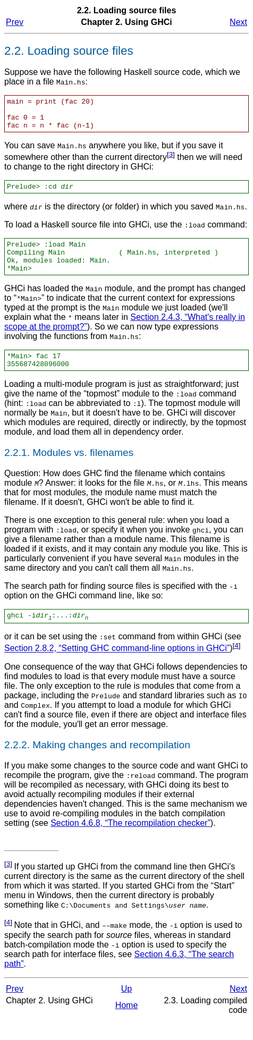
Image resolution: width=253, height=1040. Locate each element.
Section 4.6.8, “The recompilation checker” (130, 842)
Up (126, 1007)
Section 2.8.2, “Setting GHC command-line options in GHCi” (117, 667)
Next (238, 22)
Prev (14, 22)
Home (126, 1024)
